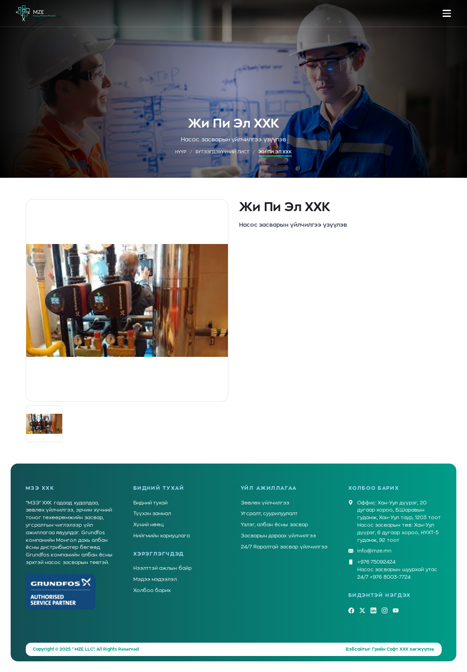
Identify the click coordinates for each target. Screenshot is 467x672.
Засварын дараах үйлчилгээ (278, 535)
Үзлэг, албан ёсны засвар (274, 524)
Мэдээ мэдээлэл (155, 579)
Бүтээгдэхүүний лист (222, 152)
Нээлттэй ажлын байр (162, 568)
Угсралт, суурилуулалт (269, 513)
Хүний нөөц (148, 524)
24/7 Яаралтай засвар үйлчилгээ (284, 546)
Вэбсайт (355, 649)
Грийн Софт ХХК (390, 649)
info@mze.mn (374, 551)
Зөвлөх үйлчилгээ (265, 502)
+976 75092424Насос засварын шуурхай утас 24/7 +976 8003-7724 (397, 569)
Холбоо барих (152, 590)
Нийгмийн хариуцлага (161, 535)
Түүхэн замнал (152, 513)
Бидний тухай (150, 502)
